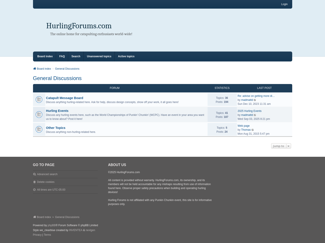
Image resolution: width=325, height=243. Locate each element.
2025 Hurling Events (250, 111)
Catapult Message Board (64, 98)
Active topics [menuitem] (126, 56)
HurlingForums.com (79, 25)
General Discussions (57, 78)
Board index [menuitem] (45, 56)
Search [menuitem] (76, 56)
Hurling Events (57, 111)
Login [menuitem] (284, 4)
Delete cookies (45, 182)
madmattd (247, 99)
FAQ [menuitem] (62, 56)
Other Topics (56, 128)
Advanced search (47, 174)
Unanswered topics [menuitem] (99, 56)
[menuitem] (37, 235)
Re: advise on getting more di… (256, 96)
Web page (244, 125)
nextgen (90, 230)
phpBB (52, 225)
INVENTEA (75, 230)
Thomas (246, 129)
